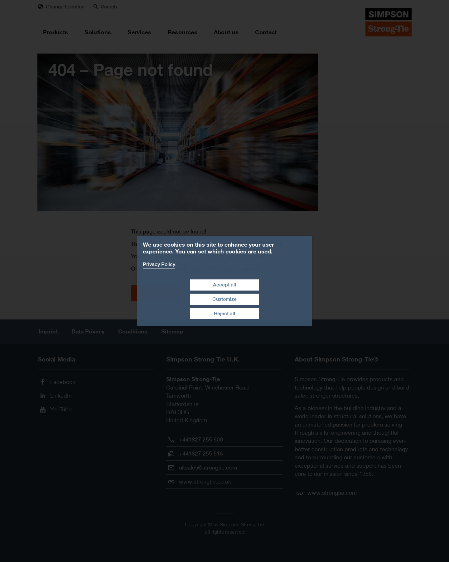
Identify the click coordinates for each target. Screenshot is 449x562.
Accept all (224, 285)
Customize (224, 299)
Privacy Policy (159, 264)
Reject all (224, 313)
